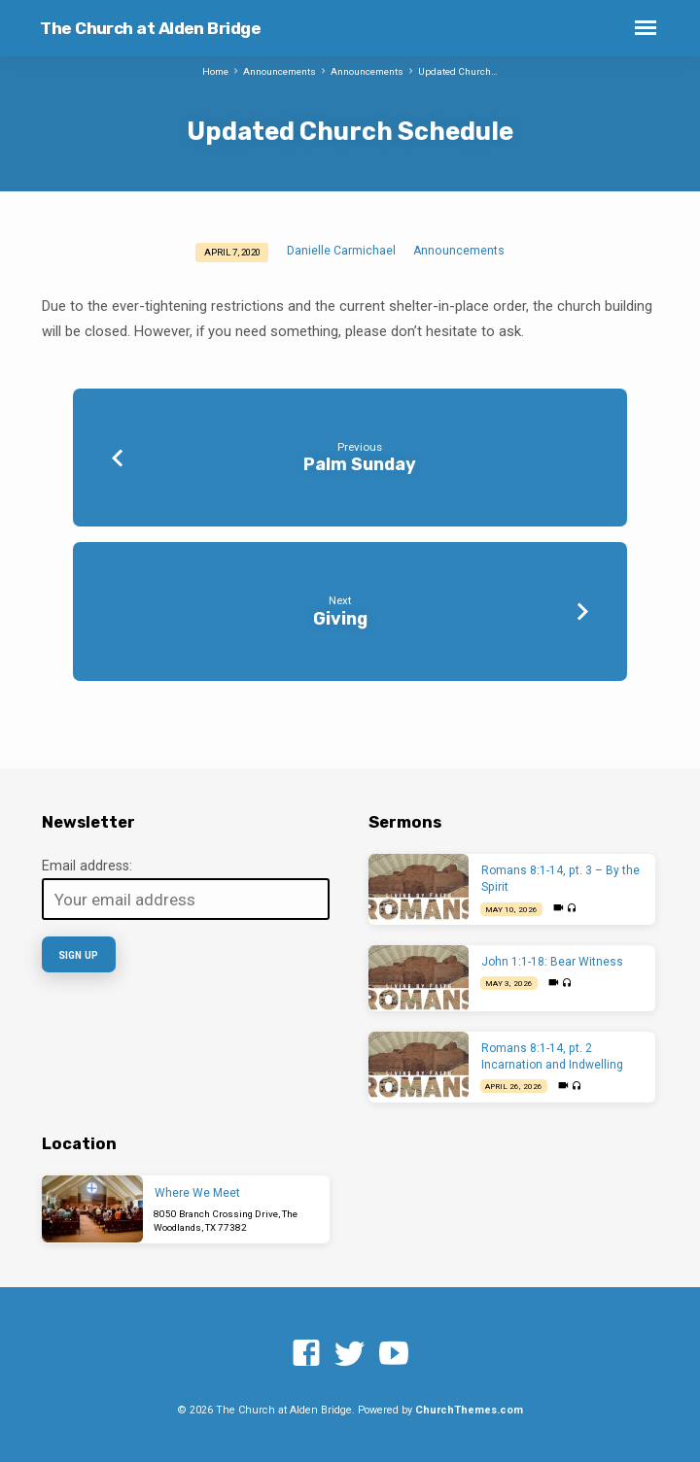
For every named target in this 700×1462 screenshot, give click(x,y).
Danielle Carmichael (341, 250)
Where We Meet (197, 1193)
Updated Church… (458, 71)
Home (215, 71)
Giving (340, 618)
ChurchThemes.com (469, 1410)
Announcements (279, 71)
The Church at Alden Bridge (150, 28)
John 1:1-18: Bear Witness (552, 962)
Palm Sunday (359, 464)
